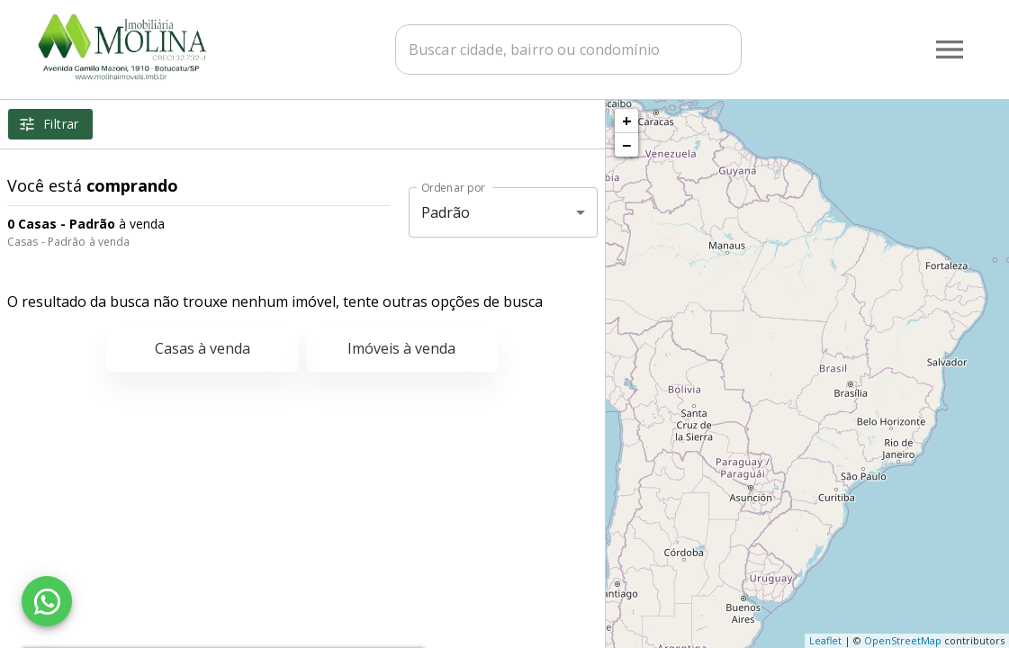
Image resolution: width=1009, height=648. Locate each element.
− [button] (626, 145)
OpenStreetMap (902, 640)
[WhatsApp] (47, 601)
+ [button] (627, 120)
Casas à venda (202, 348)
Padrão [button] (446, 212)
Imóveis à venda (401, 348)
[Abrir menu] (949, 49)
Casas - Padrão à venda (68, 241)
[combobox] (568, 49)
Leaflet (825, 640)
